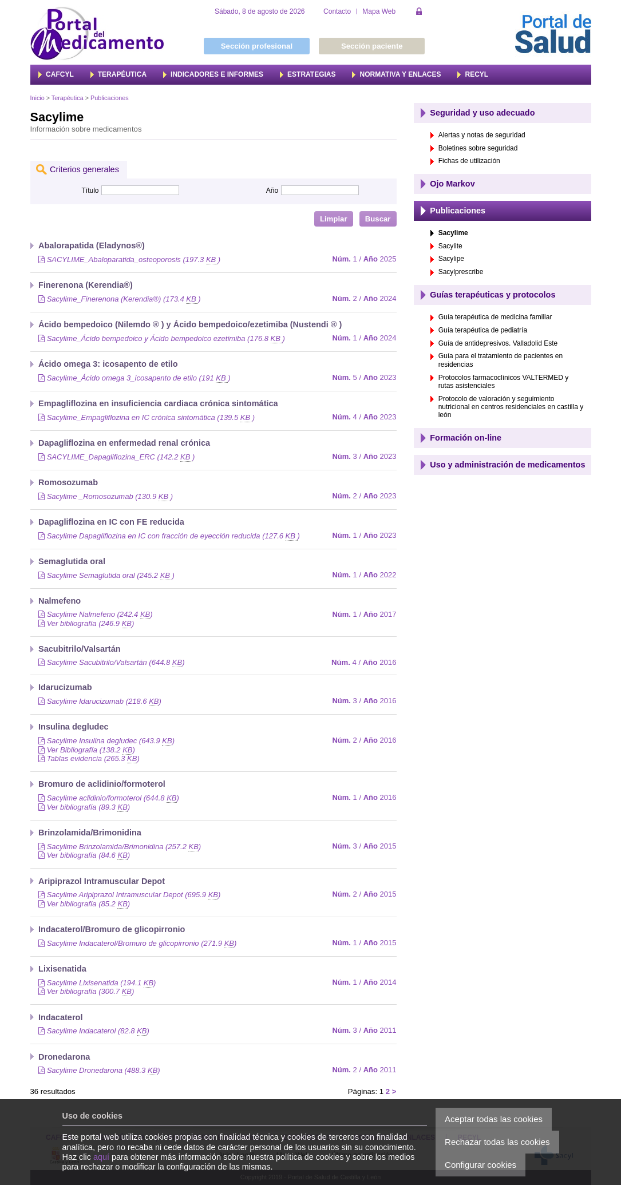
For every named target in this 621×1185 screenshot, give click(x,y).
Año (272, 191)
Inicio (37, 97)
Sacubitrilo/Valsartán (79, 648)
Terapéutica (68, 97)
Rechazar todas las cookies (497, 1142)
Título (89, 191)
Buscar (378, 219)
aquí (101, 1157)
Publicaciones (109, 97)
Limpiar (333, 219)
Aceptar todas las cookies (494, 1119)
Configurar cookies (480, 1165)
